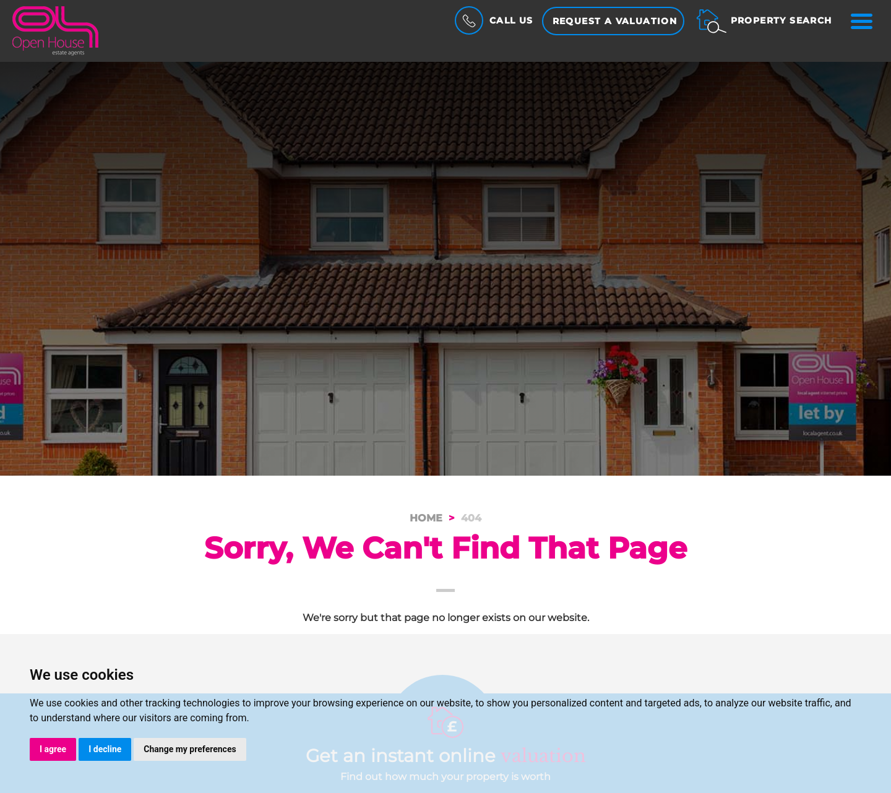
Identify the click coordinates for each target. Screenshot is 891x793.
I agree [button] (53, 749)
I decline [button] (104, 749)
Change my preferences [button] (190, 749)
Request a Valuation (615, 21)
